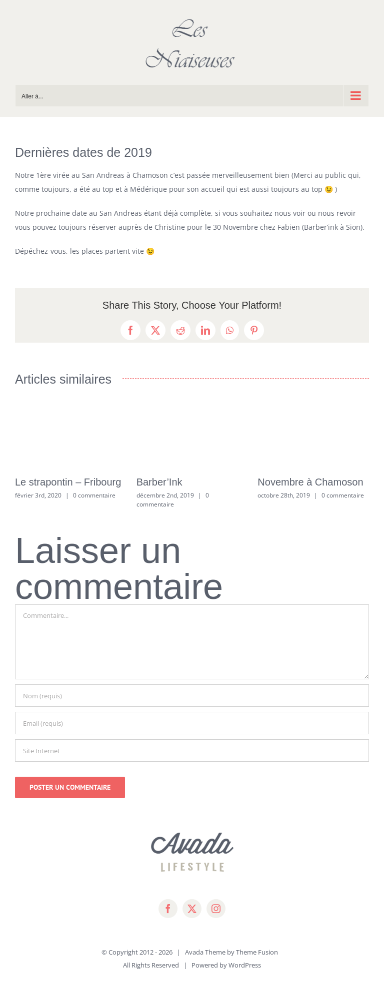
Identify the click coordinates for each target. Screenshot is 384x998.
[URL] (192, 750)
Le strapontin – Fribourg (68, 482)
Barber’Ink (159, 482)
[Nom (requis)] (192, 695)
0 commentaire (94, 495)
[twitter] (192, 908)
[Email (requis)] (192, 723)
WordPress (244, 965)
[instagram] (216, 908)
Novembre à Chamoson (310, 482)
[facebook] (168, 908)
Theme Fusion (257, 952)
